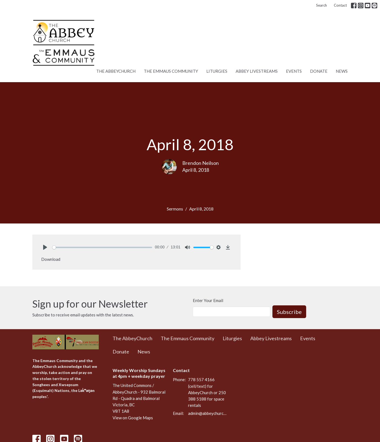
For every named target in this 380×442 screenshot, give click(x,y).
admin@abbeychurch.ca (208, 413)
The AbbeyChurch (116, 71)
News (342, 71)
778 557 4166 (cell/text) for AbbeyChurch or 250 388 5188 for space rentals (207, 392)
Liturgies (216, 71)
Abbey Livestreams (257, 71)
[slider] (102, 247)
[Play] (45, 247)
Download (50, 259)
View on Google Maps (133, 417)
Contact (340, 5)
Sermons (175, 208)
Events (294, 71)
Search (321, 5)
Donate (318, 71)
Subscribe (289, 311)
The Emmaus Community (171, 71)
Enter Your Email (208, 300)
